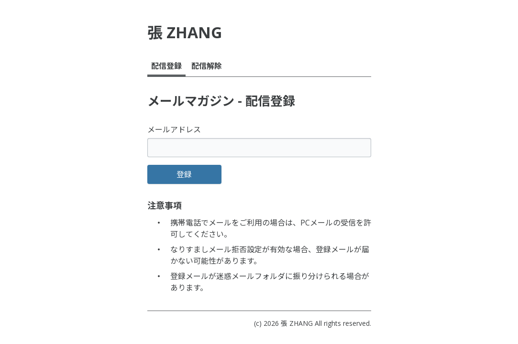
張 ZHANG (297, 323)
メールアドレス (174, 129)
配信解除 (206, 66)
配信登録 (166, 66)
